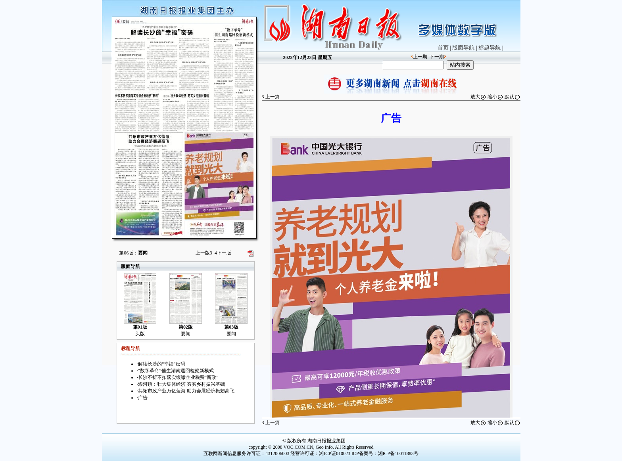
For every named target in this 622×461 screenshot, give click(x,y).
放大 (478, 96)
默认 (512, 96)
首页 (443, 48)
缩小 (495, 96)
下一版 (223, 253)
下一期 (437, 56)
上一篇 (271, 96)
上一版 (204, 253)
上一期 (420, 56)
